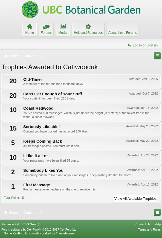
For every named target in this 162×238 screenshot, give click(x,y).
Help (157, 224)
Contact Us (142, 224)
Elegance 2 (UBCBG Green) (20, 224)
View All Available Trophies (135, 199)
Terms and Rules (149, 229)
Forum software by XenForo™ (39, 229)
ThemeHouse (65, 233)
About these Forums (122, 33)
